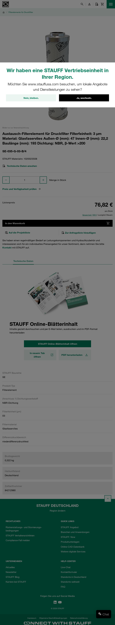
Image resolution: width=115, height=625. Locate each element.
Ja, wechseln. (84, 97)
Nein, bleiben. (31, 97)
